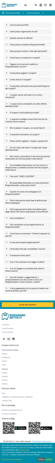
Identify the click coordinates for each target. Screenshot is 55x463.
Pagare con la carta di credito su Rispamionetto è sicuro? (21, 65)
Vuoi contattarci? (17, 218)
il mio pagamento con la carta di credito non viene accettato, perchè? (26, 289)
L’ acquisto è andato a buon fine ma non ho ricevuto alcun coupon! (26, 120)
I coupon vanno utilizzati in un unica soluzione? (23, 96)
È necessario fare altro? (20, 255)
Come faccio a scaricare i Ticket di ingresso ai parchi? (27, 234)
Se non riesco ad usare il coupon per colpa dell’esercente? (26, 148)
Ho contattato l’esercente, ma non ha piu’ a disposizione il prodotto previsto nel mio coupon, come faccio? (27, 167)
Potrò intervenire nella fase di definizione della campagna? (26, 201)
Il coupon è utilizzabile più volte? (24, 112)
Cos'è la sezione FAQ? (19, 25)
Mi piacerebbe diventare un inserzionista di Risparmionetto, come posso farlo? (27, 184)
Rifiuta (41, 459)
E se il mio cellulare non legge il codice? (27, 262)
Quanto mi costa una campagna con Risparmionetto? (23, 192)
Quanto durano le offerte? (21, 38)
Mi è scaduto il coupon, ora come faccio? (27, 128)
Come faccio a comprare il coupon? (25, 57)
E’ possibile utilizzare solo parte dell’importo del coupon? (27, 87)
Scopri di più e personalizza (12, 459)
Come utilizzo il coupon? (20, 79)
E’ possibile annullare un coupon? (25, 134)
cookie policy (24, 450)
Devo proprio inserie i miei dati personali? (28, 51)
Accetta (49, 459)
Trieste (4, 361)
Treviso (4, 373)
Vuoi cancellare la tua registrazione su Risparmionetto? (24, 225)
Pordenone (6, 357)
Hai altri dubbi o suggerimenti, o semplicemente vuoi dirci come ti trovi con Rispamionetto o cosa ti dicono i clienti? (23, 279)
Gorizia (4, 354)
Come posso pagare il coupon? (23, 73)
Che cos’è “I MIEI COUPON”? (22, 176)
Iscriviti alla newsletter (27, 305)
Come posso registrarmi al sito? (24, 31)
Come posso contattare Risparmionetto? (27, 44)
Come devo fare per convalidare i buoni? (27, 249)
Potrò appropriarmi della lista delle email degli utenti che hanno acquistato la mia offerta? (26, 210)
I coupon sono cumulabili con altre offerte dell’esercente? (26, 104)
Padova (5, 384)
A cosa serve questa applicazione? (25, 242)
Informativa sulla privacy (41, 441)
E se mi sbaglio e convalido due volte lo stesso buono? (24, 269)
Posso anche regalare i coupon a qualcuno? (29, 141)
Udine (4, 365)
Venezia (5, 376)
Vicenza (5, 380)
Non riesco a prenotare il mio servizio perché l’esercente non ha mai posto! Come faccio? (27, 157)
